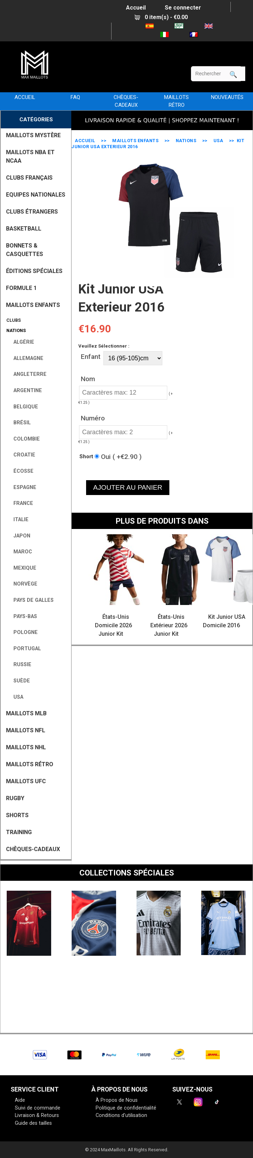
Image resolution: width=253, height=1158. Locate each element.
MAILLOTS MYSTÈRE (33, 135)
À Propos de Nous (117, 1100)
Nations (186, 140)
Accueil (136, 7)
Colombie (24, 439)
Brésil (19, 423)
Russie (19, 665)
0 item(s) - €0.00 (161, 17)
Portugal (24, 649)
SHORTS (17, 815)
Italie (18, 520)
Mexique (22, 568)
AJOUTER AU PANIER (127, 487)
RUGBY (15, 798)
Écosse (21, 471)
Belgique (23, 407)
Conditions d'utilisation (121, 1115)
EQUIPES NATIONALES (35, 194)
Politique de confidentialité (126, 1108)
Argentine (25, 391)
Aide (20, 1100)
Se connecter (183, 7)
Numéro (93, 418)
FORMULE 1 (21, 288)
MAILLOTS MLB (26, 713)
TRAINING (19, 832)
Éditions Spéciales (34, 271)
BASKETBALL (23, 228)
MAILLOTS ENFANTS (135, 140)
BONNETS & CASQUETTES (24, 249)
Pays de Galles (31, 600)
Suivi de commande (37, 1108)
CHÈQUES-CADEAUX (126, 101)
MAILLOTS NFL (25, 730)
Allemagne (25, 358)
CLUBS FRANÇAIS (29, 177)
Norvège (22, 584)
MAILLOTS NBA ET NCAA (30, 156)
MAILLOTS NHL (26, 747)
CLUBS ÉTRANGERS (32, 211)
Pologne (23, 632)
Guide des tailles (33, 1123)
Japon (19, 536)
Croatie (21, 455)
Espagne (22, 487)
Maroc (20, 552)
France (20, 503)
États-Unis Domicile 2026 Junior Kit (113, 625)
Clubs (12, 320)
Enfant (91, 356)
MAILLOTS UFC (26, 781)
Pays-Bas (22, 616)
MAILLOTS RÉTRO (176, 101)
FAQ (75, 97)
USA (218, 140)
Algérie (21, 342)
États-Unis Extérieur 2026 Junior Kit (168, 625)
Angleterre (27, 374)
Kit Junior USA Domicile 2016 (224, 621)
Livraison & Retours (37, 1115)
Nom (88, 379)
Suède (19, 681)
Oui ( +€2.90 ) (121, 456)
